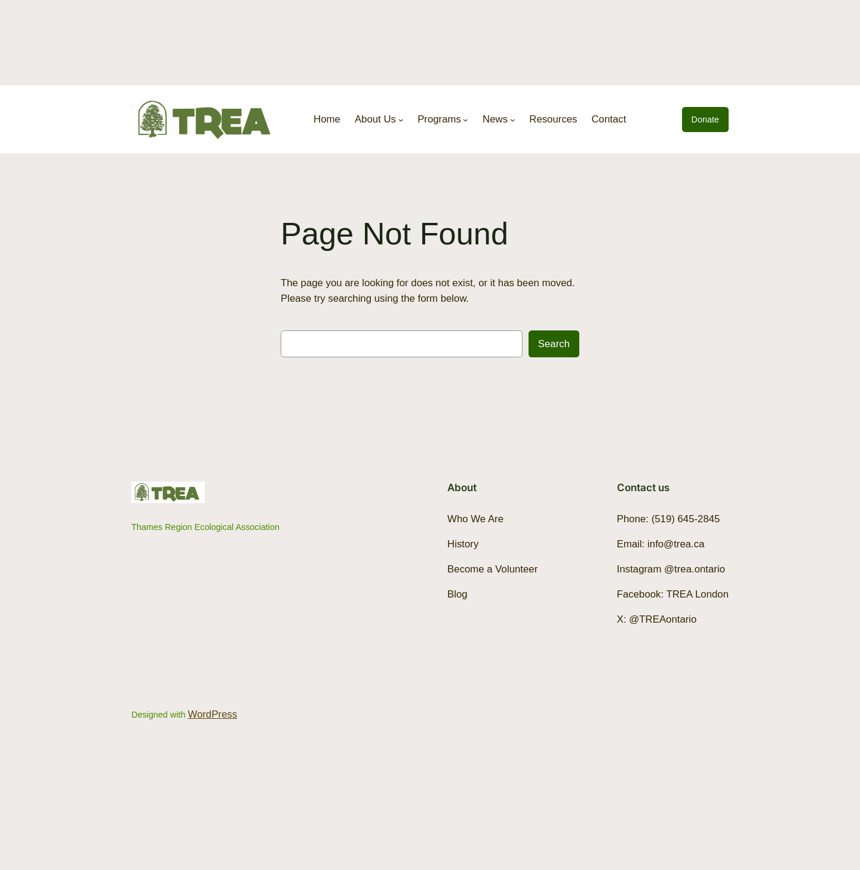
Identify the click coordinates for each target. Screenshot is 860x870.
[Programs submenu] (465, 119)
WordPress (212, 714)
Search (554, 344)
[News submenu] (512, 119)
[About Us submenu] (401, 119)
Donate (705, 119)
